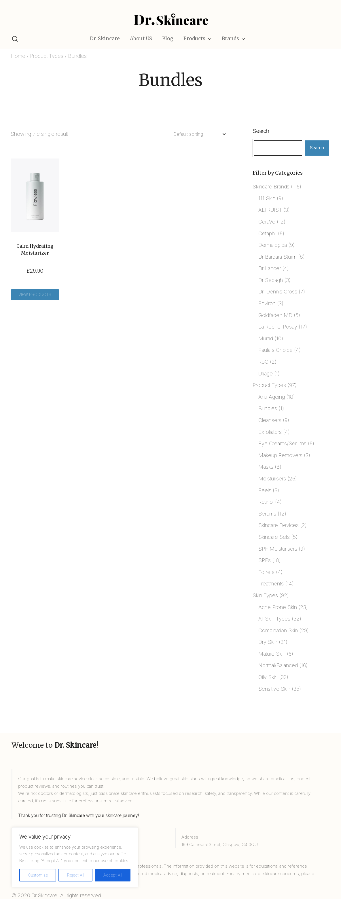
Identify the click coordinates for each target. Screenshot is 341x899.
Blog (167, 38)
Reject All (75, 875)
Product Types (46, 56)
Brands (230, 38)
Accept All (112, 875)
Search (261, 131)
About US (141, 38)
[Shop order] (199, 134)
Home (18, 56)
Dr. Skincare (105, 38)
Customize (38, 875)
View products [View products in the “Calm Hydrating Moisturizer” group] (34, 294)
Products (194, 38)
